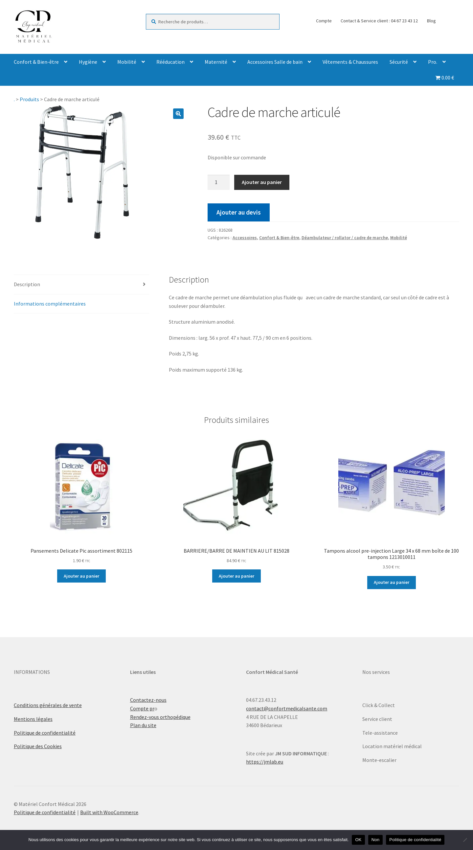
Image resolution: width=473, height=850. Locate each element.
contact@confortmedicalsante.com (286, 708)
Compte (324, 21)
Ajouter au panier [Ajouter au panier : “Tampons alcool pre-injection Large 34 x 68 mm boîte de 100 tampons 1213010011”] (391, 582)
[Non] (465, 840)
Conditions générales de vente (48, 705)
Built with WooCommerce (109, 812)
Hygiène (88, 61)
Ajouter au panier (262, 182)
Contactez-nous (148, 700)
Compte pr (142, 708)
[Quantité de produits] (219, 182)
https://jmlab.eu (264, 761)
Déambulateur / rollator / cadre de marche (345, 238)
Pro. (432, 61)
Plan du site (143, 725)
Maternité (216, 61)
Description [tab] (27, 284)
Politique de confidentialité (45, 732)
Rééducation (170, 61)
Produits (29, 99)
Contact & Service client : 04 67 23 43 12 (379, 21)
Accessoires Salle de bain (275, 61)
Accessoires (245, 238)
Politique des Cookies (38, 746)
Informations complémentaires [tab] (50, 303)
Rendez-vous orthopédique (160, 717)
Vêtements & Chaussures (350, 61)
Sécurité (399, 61)
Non (376, 839)
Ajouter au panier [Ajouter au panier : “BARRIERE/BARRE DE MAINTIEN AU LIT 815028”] (236, 576)
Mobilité (126, 61)
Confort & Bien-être (36, 61)
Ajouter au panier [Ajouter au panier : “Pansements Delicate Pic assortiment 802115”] (81, 576)
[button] (178, 113)
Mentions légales (33, 719)
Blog (431, 21)
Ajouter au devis (238, 212)
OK (358, 839)
